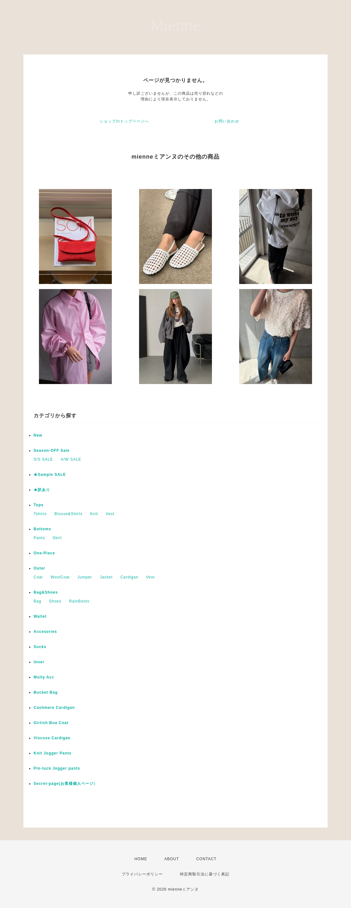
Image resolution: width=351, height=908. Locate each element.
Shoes (55, 601)
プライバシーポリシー (142, 874)
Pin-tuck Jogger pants (57, 768)
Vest (110, 514)
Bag (37, 601)
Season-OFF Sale (52, 450)
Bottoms (42, 529)
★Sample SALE (50, 474)
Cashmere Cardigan (54, 707)
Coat (38, 577)
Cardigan (129, 577)
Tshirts (40, 514)
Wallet (40, 616)
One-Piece (44, 553)
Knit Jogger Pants (53, 753)
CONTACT (206, 859)
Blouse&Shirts (68, 514)
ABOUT (171, 859)
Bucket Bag (46, 692)
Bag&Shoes (46, 592)
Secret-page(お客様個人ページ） (66, 783)
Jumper (85, 577)
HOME (140, 859)
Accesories (45, 631)
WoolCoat (60, 577)
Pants (39, 538)
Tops (39, 505)
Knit (94, 514)
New (38, 435)
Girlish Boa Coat (51, 723)
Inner (39, 662)
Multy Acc (44, 677)
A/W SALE (71, 459)
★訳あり (42, 490)
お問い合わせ (226, 121)
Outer (39, 568)
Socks (40, 647)
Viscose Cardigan (52, 738)
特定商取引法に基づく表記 (204, 874)
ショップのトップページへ (124, 121)
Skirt (57, 538)
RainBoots (79, 601)
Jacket (106, 577)
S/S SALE (43, 459)
